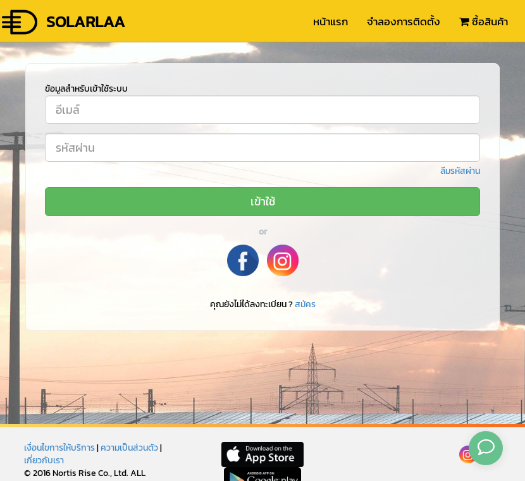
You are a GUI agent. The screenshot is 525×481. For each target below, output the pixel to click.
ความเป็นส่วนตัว (129, 447)
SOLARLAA (62, 22)
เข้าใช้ (262, 201)
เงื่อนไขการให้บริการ (59, 447)
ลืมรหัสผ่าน (460, 171)
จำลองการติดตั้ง (403, 22)
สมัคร (305, 304)
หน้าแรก (330, 22)
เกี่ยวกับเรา (44, 460)
